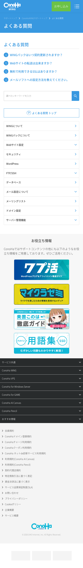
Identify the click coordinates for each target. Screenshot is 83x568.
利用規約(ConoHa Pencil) (18, 464)
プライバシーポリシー (16, 498)
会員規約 (9, 430)
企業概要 (9, 510)
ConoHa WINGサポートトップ (34, 18)
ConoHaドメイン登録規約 (18, 436)
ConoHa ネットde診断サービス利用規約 (25, 453)
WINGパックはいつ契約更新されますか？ (36, 55)
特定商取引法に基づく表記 (18, 476)
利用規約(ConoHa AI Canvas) (20, 459)
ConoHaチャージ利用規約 (18, 442)
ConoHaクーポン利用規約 (18, 447)
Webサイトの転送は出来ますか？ (31, 63)
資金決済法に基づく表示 (17, 481)
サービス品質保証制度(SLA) (19, 487)
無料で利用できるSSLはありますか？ (33, 71)
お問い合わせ (11, 493)
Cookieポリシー (13, 504)
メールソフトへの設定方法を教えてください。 (39, 80)
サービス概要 (11, 515)
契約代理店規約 (13, 470)
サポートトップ (10, 18)
